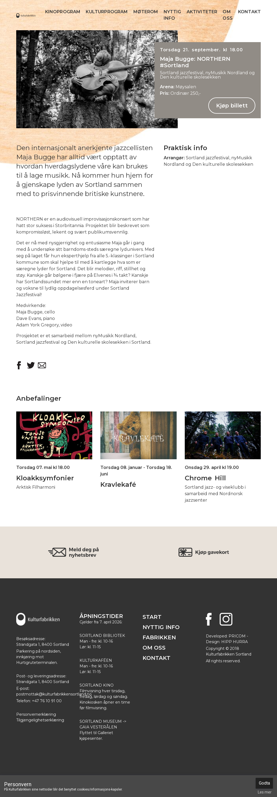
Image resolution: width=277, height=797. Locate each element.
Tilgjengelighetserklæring (40, 720)
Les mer (265, 792)
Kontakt (249, 11)
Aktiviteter (202, 11)
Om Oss (227, 15)
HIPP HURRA (234, 641)
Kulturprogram (107, 11)
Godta (264, 783)
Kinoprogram (63, 11)
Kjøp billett (232, 105)
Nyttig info (172, 15)
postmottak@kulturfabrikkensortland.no (54, 694)
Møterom (145, 11)
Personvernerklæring (36, 714)
